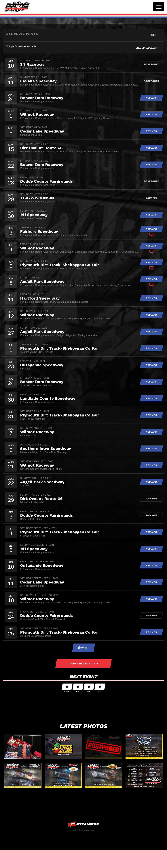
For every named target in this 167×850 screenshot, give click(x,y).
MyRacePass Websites (83, 824)
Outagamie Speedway (41, 365)
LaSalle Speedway (38, 81)
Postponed (151, 64)
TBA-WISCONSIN (37, 198)
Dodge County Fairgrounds (46, 181)
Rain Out (151, 498)
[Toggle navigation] (158, 6)
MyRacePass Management (83, 830)
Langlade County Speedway (47, 398)
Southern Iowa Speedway (45, 448)
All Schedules (146, 47)
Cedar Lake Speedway (42, 131)
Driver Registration (83, 663)
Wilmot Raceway (37, 114)
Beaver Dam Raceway (41, 98)
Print (83, 647)
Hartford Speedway (40, 298)
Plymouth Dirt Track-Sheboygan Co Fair (59, 265)
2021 (153, 35)
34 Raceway (32, 64)
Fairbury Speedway (39, 231)
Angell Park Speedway (42, 281)
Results (151, 97)
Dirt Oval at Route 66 (41, 148)
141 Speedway (34, 215)
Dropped (151, 198)
